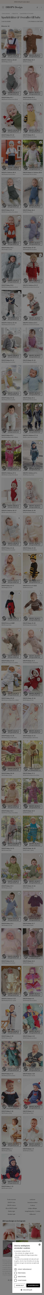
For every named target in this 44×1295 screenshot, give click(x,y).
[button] (27, 1290)
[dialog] (27, 1267)
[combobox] (40, 1245)
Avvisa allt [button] (20, 1285)
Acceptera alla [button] (33, 1285)
